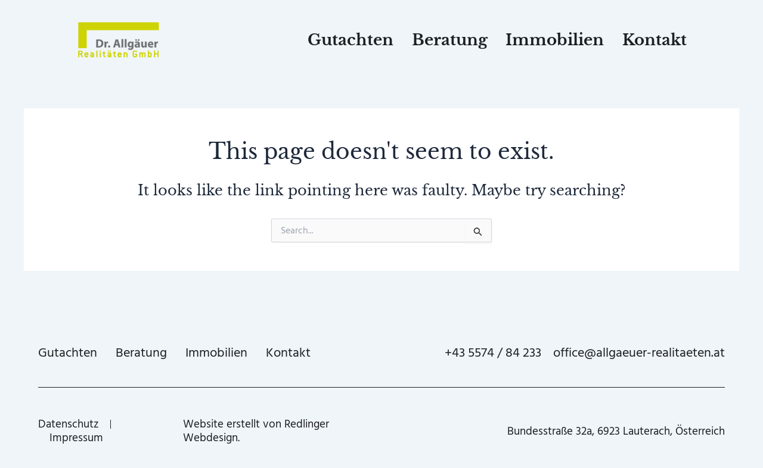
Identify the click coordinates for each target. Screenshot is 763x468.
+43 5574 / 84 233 (493, 353)
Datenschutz (68, 424)
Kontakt (654, 39)
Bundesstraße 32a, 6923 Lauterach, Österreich (616, 431)
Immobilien (554, 39)
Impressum (76, 438)
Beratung (450, 39)
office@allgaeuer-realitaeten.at (639, 353)
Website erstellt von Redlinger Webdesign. (256, 431)
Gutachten (350, 39)
